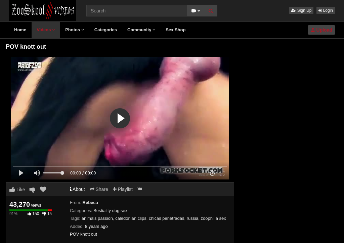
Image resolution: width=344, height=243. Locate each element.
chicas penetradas (166, 218)
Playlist (123, 189)
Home (20, 29)
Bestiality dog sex (110, 210)
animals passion (97, 218)
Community (141, 29)
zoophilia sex (213, 218)
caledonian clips (130, 218)
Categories (105, 29)
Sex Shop (175, 29)
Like (17, 189)
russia (193, 218)
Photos (74, 29)
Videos (46, 29)
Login (325, 10)
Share (99, 189)
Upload (321, 30)
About (77, 189)
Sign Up (301, 10)
